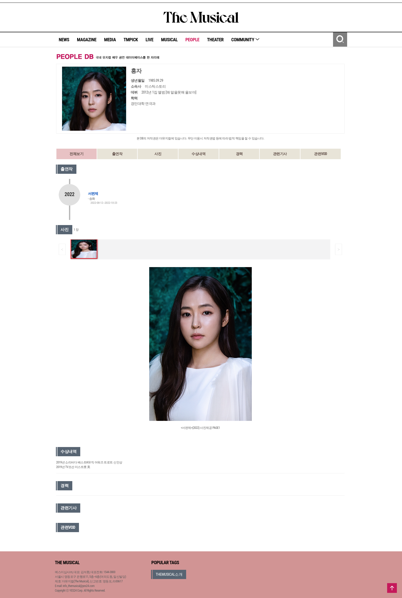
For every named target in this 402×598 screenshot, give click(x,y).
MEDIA (110, 39)
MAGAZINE (86, 39)
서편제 (93, 193)
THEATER (215, 39)
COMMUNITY (245, 39)
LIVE (150, 39)
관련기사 (280, 154)
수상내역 (198, 154)
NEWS (64, 39)
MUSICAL (169, 39)
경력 (239, 154)
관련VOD (320, 154)
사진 (157, 154)
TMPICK (131, 39)
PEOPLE (192, 39)
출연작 (117, 154)
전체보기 (76, 154)
